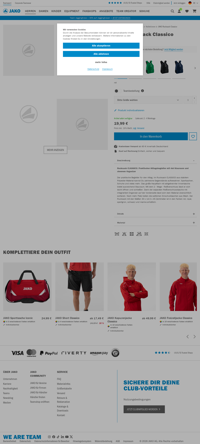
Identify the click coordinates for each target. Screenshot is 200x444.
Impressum (107, 69)
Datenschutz (93, 69)
